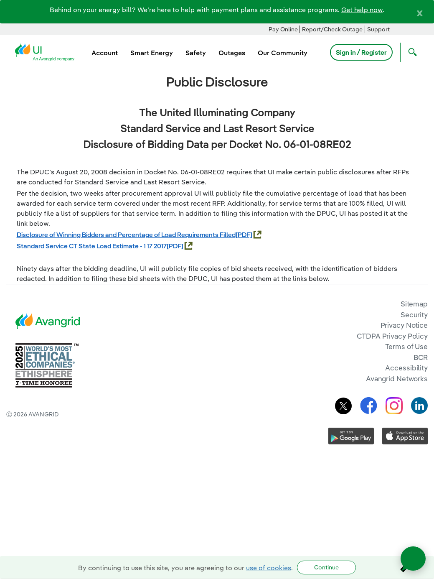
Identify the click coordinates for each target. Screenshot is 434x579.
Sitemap (414, 303)
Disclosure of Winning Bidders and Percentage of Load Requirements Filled (126, 234)
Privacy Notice (404, 325)
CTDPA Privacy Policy (392, 336)
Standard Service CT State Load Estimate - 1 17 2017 (92, 246)
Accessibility (406, 367)
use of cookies (268, 568)
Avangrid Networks (397, 378)
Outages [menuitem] (231, 52)
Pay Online (283, 29)
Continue (326, 567)
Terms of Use (406, 346)
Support (378, 29)
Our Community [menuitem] (282, 52)
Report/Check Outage (332, 29)
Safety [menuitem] (195, 52)
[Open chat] (413, 558)
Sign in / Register (361, 52)
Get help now (362, 9)
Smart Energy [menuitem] (151, 52)
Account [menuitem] (104, 52)
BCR (421, 357)
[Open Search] (410, 52)
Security (414, 314)
